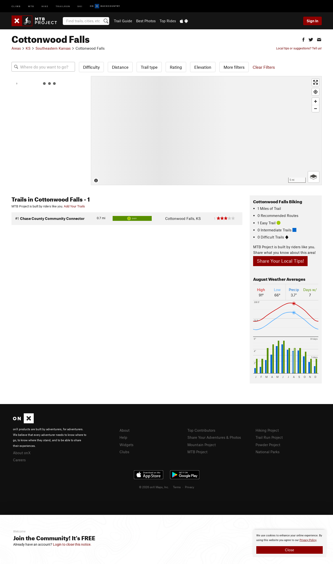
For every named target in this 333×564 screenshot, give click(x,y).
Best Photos (146, 21)
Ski (80, 6)
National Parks (267, 452)
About (124, 430)
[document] (289, 543)
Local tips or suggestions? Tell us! (299, 48)
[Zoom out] (315, 108)
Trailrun (63, 6)
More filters (234, 67)
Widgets (126, 444)
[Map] (206, 130)
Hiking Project (267, 430)
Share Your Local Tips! (280, 261)
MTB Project (197, 452)
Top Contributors (201, 430)
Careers (19, 460)
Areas (16, 48)
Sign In (312, 21)
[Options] (313, 176)
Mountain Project (201, 444)
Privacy (189, 487)
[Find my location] (315, 91)
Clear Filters (264, 67)
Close (289, 550)
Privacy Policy (308, 540)
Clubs (124, 452)
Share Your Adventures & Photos (214, 437)
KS (28, 48)
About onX (22, 453)
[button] (303, 39)
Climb (16, 6)
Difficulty (91, 67)
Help (123, 437)
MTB (31, 6)
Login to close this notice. (72, 544)
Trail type (149, 67)
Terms (177, 487)
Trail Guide (123, 21)
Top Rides (168, 21)
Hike (45, 6)
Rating (176, 67)
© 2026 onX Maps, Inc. (154, 487)
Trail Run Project (269, 437)
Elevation (202, 67)
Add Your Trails (74, 206)
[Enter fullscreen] (315, 82)
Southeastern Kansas (53, 48)
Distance (120, 67)
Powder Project (268, 444)
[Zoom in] (315, 101)
